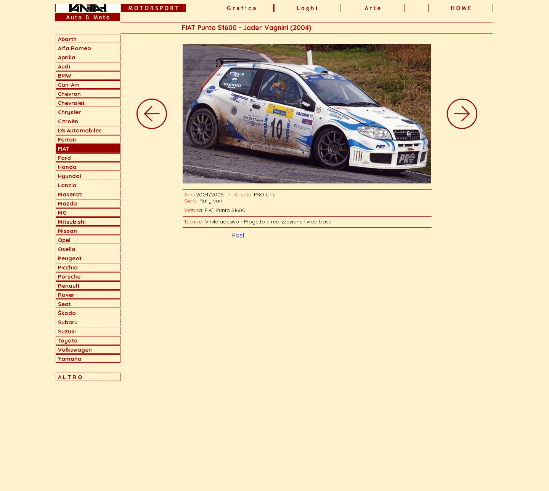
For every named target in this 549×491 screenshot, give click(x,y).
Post (238, 235)
